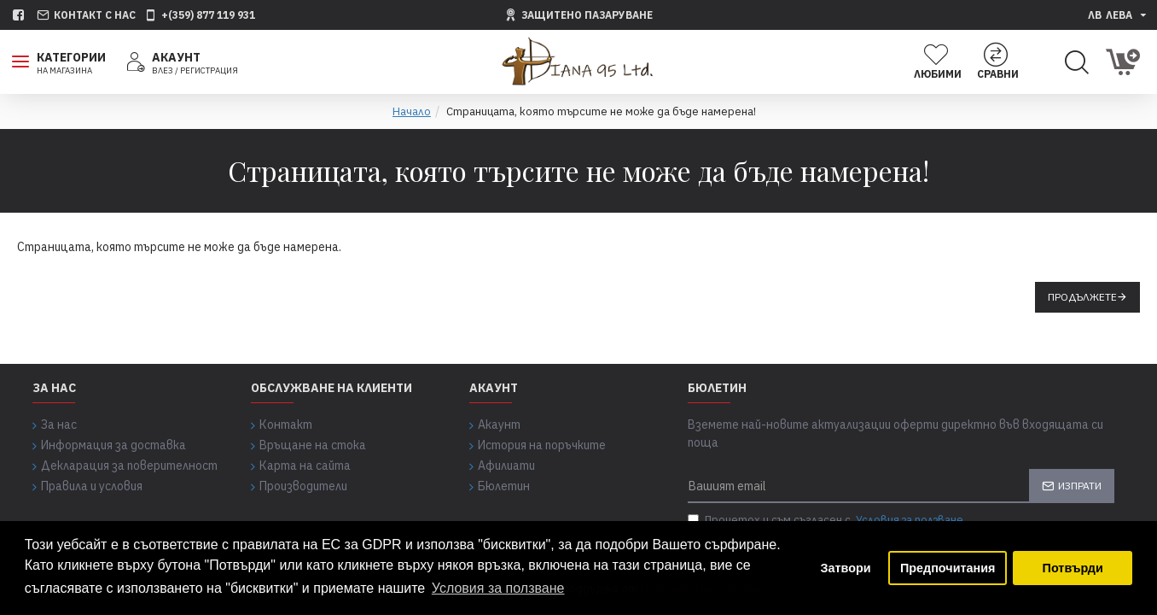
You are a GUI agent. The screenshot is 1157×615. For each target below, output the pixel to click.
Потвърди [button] (1073, 568)
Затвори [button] (846, 568)
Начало (411, 111)
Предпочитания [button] (948, 568)
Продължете (1082, 296)
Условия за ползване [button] (498, 588)
